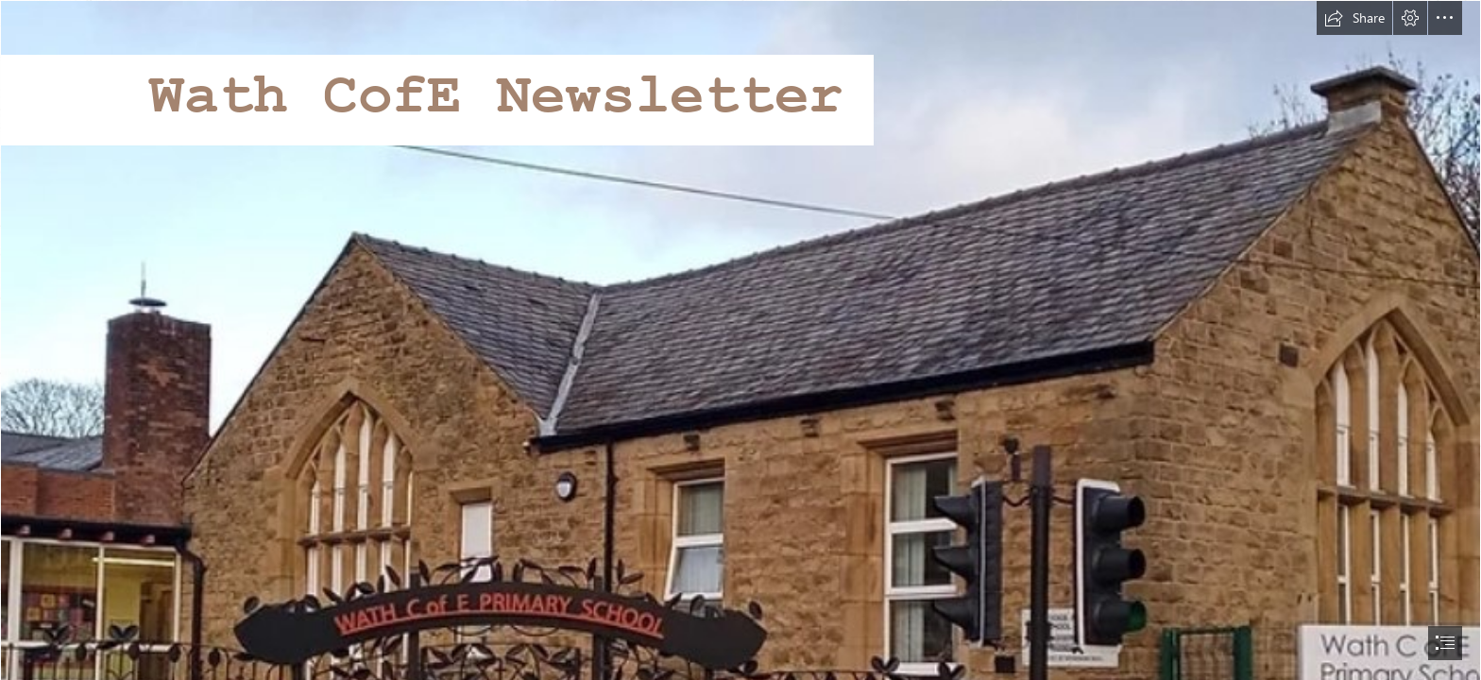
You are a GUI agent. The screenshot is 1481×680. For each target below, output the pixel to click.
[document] (740, 340)
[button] (1354, 18)
